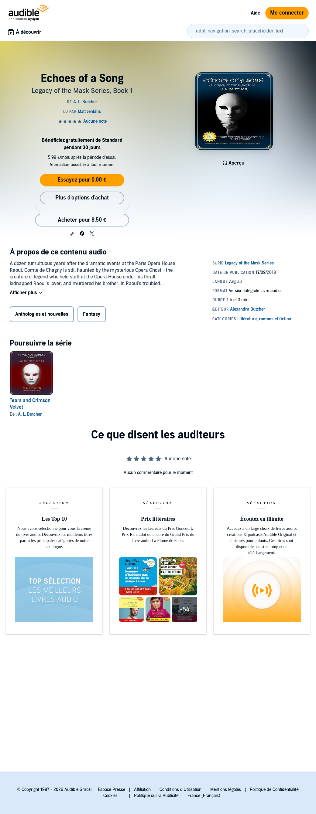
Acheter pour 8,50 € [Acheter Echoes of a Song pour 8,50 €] (82, 220)
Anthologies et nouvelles (41, 314)
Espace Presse (111, 789)
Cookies (110, 795)
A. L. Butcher (30, 414)
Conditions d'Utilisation (180, 789)
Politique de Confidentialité (274, 789)
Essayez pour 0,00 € (81, 180)
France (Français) (203, 795)
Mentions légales (225, 789)
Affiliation (142, 789)
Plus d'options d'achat (82, 198)
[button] (72, 233)
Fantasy (91, 314)
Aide (255, 13)
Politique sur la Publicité (156, 795)
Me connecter (287, 13)
